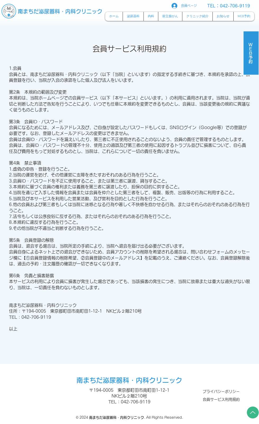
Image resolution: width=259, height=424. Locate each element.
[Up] (253, 412)
